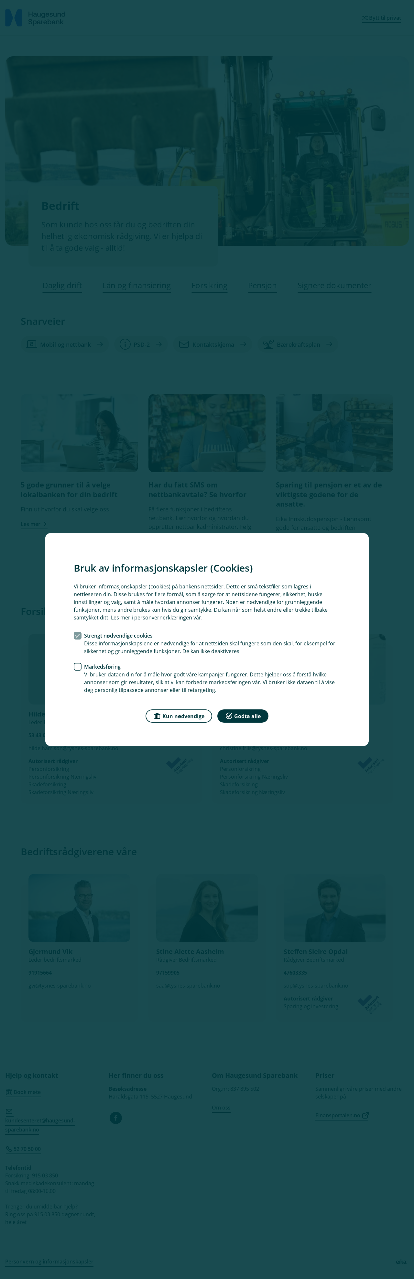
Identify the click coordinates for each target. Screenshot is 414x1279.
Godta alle (243, 716)
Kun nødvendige (178, 716)
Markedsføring (102, 666)
